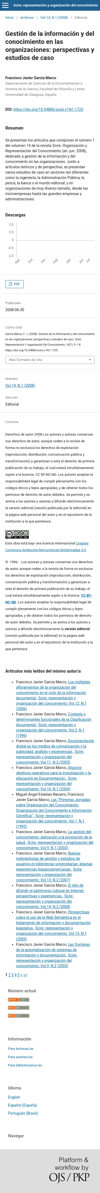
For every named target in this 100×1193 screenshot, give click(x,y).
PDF (16, 284)
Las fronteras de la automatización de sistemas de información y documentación (53, 949)
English (14, 1097)
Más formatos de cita (25, 360)
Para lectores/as (20, 1049)
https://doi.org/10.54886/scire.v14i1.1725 (48, 109)
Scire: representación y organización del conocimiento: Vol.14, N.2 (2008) (45, 901)
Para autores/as (20, 1057)
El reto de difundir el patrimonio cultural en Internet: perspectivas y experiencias (50, 890)
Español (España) (22, 1105)
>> (25, 975)
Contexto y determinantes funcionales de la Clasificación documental (53, 719)
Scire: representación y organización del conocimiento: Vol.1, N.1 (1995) (50, 821)
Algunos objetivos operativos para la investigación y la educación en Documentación (53, 772)
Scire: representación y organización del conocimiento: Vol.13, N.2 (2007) (49, 874)
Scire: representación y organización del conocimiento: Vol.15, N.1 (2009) (51, 933)
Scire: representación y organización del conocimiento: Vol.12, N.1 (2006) (51, 703)
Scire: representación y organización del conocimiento (55, 5)
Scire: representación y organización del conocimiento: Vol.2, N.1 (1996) (50, 730)
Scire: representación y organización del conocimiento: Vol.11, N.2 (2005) (50, 756)
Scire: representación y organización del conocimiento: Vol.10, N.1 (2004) (46, 783)
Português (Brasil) (23, 1113)
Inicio (9, 18)
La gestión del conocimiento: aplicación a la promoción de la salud (54, 837)
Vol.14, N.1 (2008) (54, 18)
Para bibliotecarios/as (25, 1065)
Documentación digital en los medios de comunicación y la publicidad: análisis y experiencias (55, 746)
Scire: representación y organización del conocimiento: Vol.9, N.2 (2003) (46, 960)
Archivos (27, 18)
